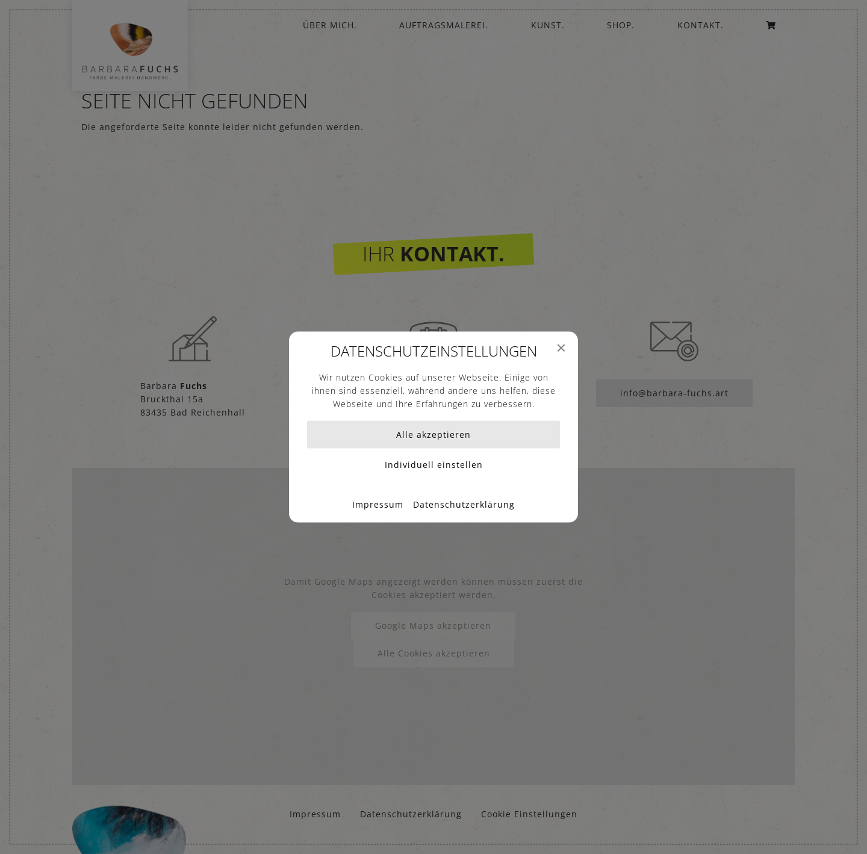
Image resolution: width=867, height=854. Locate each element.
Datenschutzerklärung (464, 504)
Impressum (377, 504)
